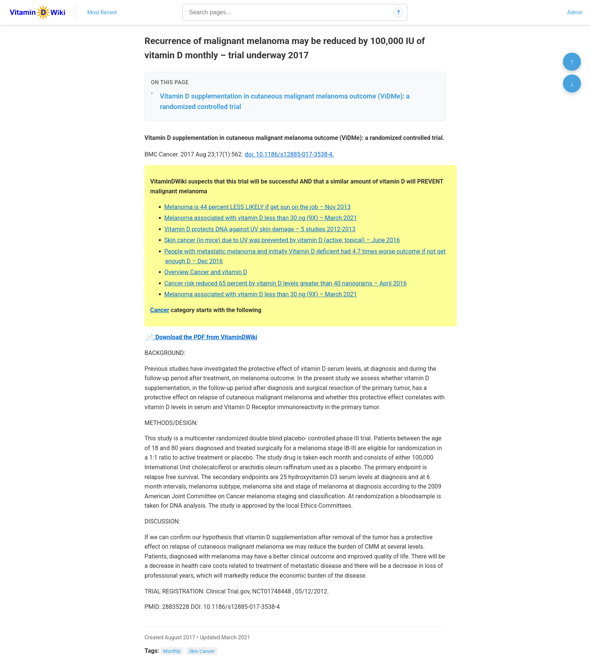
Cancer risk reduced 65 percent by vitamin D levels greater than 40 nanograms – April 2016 (285, 283)
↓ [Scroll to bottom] (572, 83)
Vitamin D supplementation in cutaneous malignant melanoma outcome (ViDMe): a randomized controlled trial (285, 101)
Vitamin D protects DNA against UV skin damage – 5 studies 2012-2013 (259, 229)
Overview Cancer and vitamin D (205, 272)
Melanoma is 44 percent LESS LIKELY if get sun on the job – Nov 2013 (257, 207)
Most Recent (102, 12)
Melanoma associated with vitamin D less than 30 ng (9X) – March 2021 (260, 218)
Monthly (172, 651)
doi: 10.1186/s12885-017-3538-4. (289, 154)
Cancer (159, 310)
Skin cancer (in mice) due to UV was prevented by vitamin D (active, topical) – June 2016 (282, 240)
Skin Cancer (202, 651)
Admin (574, 12)
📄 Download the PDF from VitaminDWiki (201, 337)
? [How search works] (398, 12)
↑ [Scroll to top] (572, 62)
